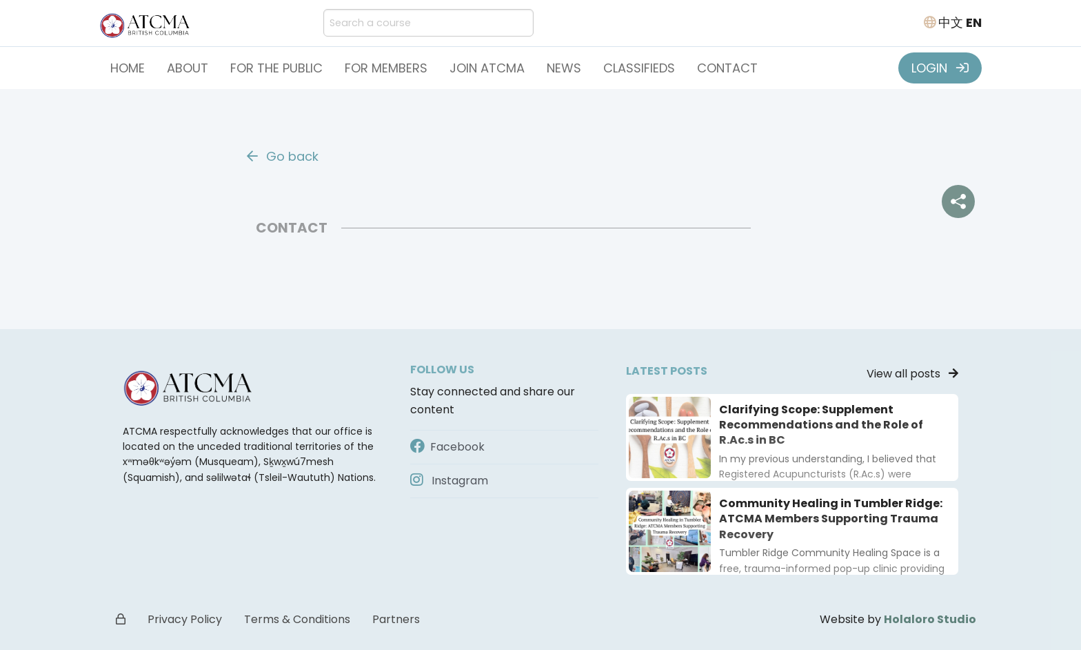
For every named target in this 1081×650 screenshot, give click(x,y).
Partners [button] (396, 619)
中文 (950, 22)
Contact (727, 68)
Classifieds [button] (639, 68)
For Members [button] (386, 68)
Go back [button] (283, 156)
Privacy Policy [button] (185, 619)
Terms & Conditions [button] (297, 619)
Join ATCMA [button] (487, 68)
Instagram (449, 481)
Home (127, 68)
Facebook (447, 447)
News (564, 68)
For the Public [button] (276, 68)
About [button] (187, 68)
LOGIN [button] (940, 68)
